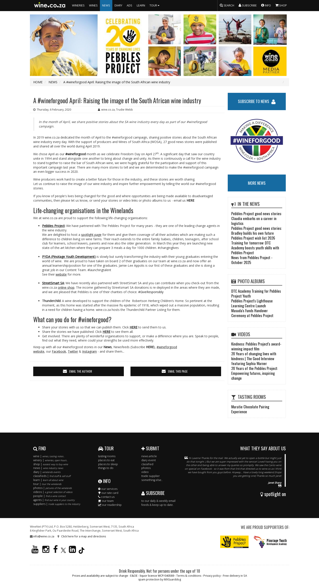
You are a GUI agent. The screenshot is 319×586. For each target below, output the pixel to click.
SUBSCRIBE (153, 493)
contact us (106, 497)
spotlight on (273, 493)
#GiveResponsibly (150, 292)
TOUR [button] (155, 5)
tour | (47, 484)
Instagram (89, 351)
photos (146, 468)
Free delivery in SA (235, 576)
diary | (46, 472)
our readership (110, 505)
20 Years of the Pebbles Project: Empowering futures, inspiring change (254, 373)
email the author (80, 371)
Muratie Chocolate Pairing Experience (250, 409)
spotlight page (91, 234)
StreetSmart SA (53, 283)
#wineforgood (75, 154)
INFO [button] (266, 5)
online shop (66, 287)
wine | (49, 456)
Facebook (59, 351)
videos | (52, 492)
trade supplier (150, 476)
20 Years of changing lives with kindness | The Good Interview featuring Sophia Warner (253, 358)
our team (106, 501)
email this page (178, 371)
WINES (93, 5)
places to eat (106, 460)
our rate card (108, 493)
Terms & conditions (188, 576)
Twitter (73, 351)
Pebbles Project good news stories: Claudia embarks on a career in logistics (256, 218)
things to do (105, 468)
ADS (129, 5)
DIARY (118, 5)
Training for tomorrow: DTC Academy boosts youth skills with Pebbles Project (255, 247)
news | (48, 468)
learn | (48, 480)
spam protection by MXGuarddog (159, 579)
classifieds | (51, 476)
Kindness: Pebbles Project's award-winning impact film (256, 346)
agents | (54, 500)
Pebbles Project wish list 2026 (253, 238)
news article (149, 456)
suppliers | (56, 504)
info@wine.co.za (43, 536)
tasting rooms (106, 456)
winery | (50, 460)
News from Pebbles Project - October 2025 (251, 260)
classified (147, 464)
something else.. (152, 480)
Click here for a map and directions (83, 536)
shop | (50, 464)
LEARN (141, 5)
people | (49, 496)
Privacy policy (212, 576)
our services (107, 489)
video (145, 472)
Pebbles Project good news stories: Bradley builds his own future (256, 230)
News (107, 347)
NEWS (106, 5)
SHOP (281, 5)
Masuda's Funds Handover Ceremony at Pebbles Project (252, 313)
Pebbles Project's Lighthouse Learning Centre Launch (252, 303)
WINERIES (78, 5)
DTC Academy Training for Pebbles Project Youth (256, 293)
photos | (52, 488)
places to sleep (108, 464)
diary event (148, 460)
